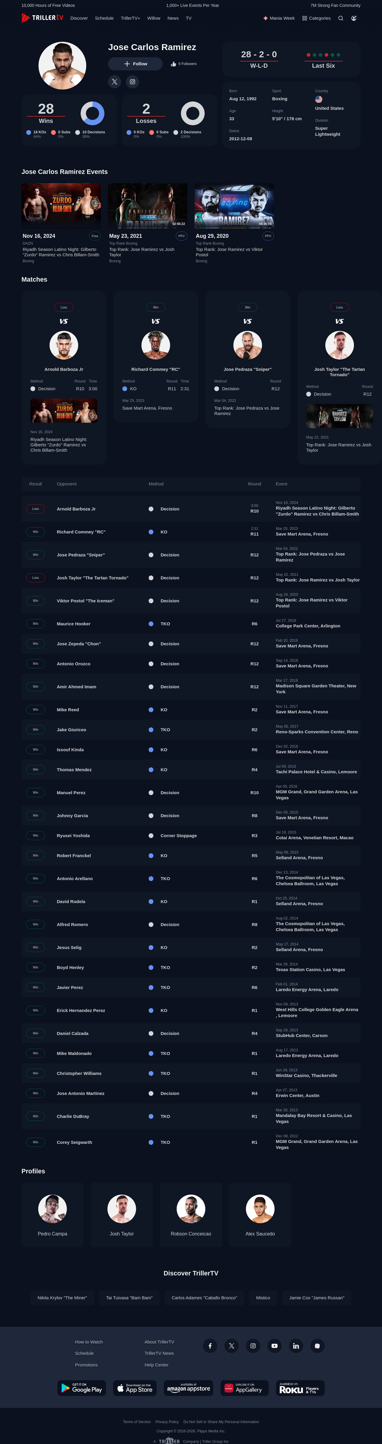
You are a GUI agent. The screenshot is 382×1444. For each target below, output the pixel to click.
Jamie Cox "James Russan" (316, 1297)
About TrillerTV (159, 1341)
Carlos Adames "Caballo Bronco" (204, 1297)
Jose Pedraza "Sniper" (248, 369)
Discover (79, 18)
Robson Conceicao (191, 1233)
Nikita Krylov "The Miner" (62, 1297)
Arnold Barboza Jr (63, 369)
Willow (153, 18)
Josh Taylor (122, 1233)
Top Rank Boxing (123, 243)
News (173, 18)
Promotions (86, 1364)
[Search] (340, 18)
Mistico (263, 1297)
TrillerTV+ (130, 18)
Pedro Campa (52, 1233)
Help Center (156, 1364)
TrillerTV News (159, 1353)
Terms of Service (137, 1422)
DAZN (28, 243)
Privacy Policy (167, 1422)
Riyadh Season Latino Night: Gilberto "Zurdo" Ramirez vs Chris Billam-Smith (61, 252)
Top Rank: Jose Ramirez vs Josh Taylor (339, 447)
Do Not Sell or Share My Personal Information (221, 1422)
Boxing (279, 98)
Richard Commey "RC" (155, 369)
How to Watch (89, 1341)
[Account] (354, 18)
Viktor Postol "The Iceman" (86, 600)
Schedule (104, 18)
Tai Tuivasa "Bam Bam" (129, 1297)
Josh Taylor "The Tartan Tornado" (339, 372)
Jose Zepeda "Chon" (79, 643)
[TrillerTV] (42, 18)
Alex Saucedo (260, 1233)
